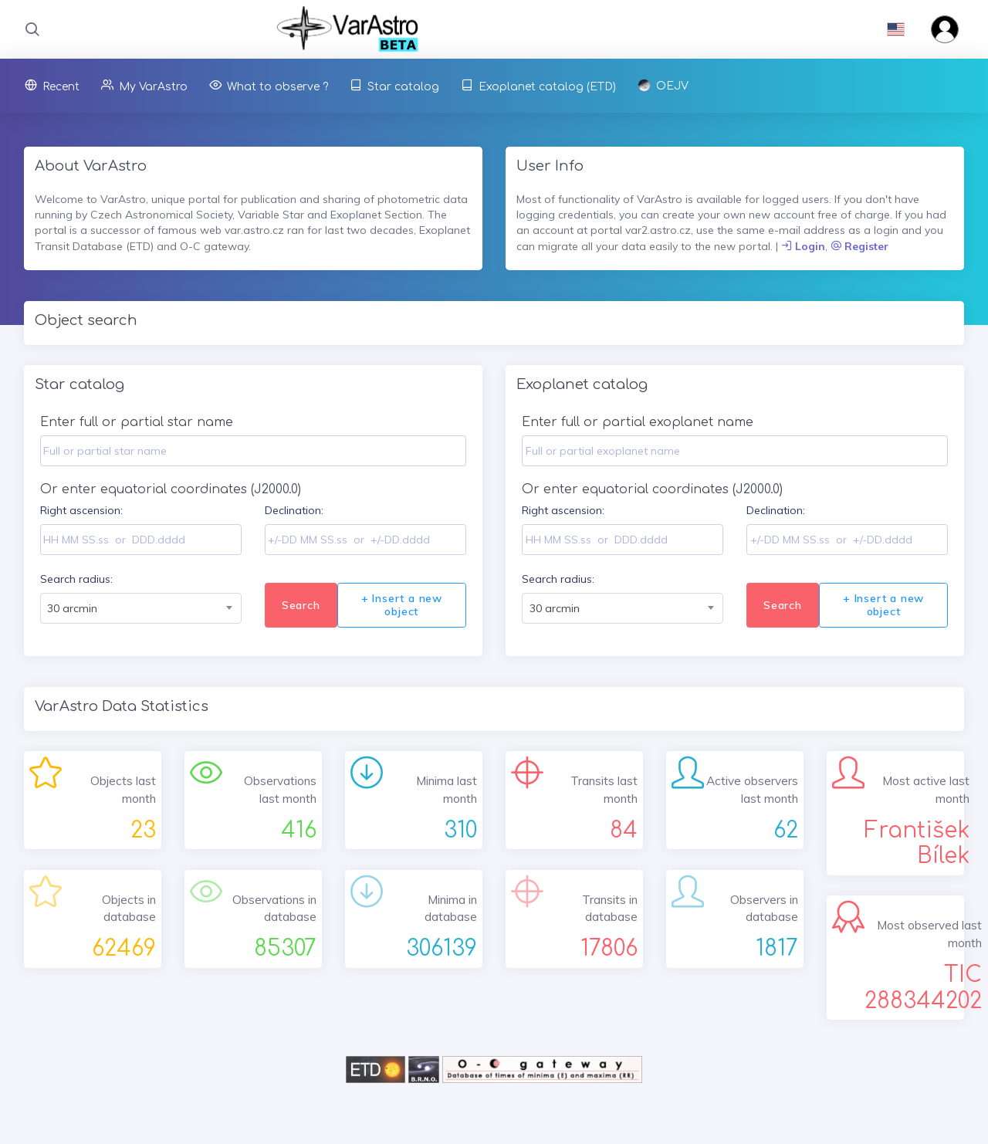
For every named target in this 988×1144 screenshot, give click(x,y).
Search (301, 605)
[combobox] (141, 608)
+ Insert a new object (401, 605)
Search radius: (76, 579)
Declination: (294, 510)
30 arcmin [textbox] (72, 608)
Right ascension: (81, 510)
